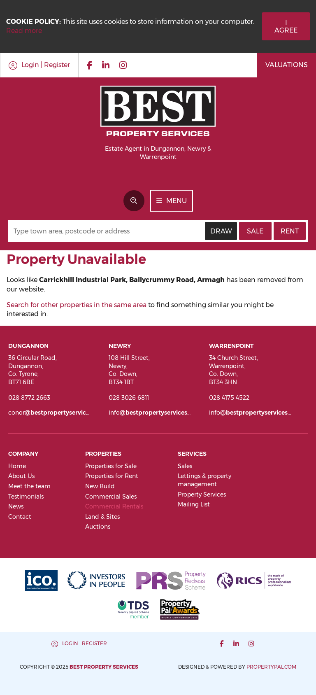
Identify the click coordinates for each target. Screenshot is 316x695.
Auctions (97, 526)
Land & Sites (102, 516)
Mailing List (194, 504)
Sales (185, 466)
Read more (24, 31)
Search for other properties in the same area (76, 305)
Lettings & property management (204, 480)
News (15, 506)
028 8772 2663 (29, 398)
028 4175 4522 (229, 398)
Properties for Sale (111, 466)
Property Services (202, 494)
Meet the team (29, 486)
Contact (19, 516)
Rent (290, 231)
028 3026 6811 (129, 398)
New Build (100, 486)
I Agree (285, 26)
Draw (221, 231)
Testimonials (26, 496)
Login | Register (84, 643)
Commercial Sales (111, 496)
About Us (21, 476)
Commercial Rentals (114, 506)
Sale (255, 231)
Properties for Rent (111, 476)
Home (17, 466)
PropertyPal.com (271, 667)
